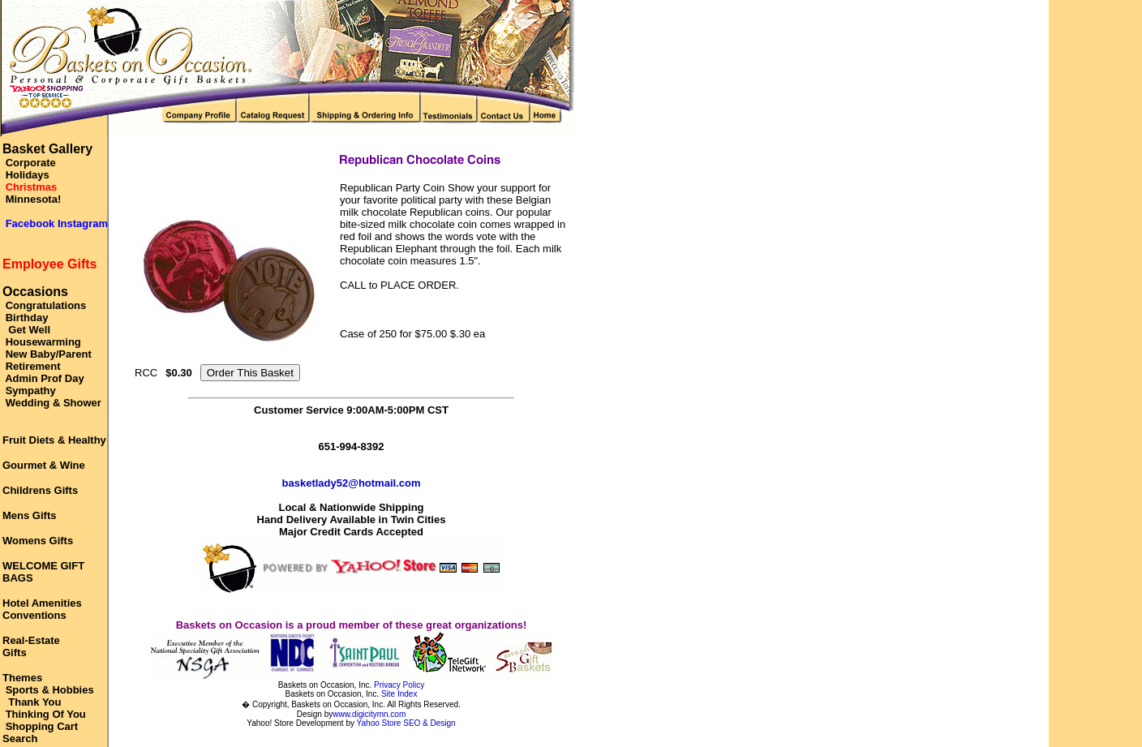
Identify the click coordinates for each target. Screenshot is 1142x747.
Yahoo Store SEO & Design (406, 723)
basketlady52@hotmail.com (351, 483)
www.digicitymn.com (369, 714)
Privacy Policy (399, 684)
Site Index (399, 693)
